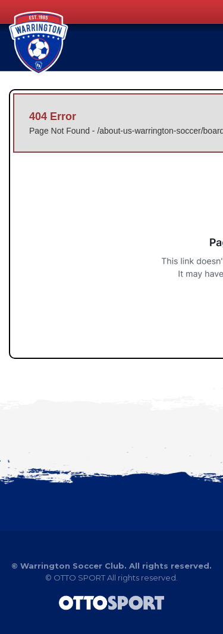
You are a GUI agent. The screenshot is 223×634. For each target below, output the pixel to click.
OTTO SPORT (79, 577)
